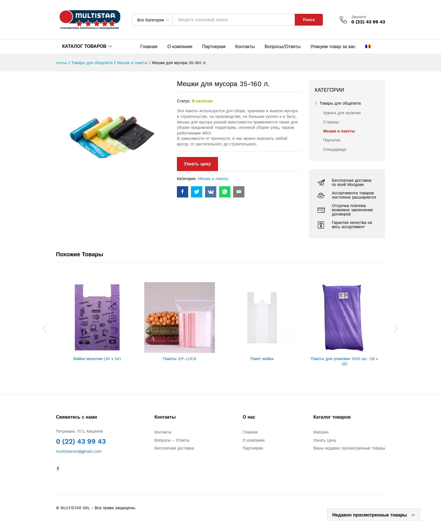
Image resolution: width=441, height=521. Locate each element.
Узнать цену (197, 164)
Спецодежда (334, 149)
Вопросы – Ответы (172, 440)
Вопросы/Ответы (283, 46)
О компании (179, 46)
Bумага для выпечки (342, 113)
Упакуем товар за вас (333, 46)
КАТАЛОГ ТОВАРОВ (84, 46)
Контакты (245, 46)
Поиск (309, 19)
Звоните (358, 17)
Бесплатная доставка (174, 448)
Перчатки (331, 140)
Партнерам (214, 46)
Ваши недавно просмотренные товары (349, 448)
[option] (97, 322)
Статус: (183, 101)
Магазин (320, 432)
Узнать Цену (324, 440)
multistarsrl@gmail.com (79, 451)
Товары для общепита (340, 103)
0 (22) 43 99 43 (81, 441)
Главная (149, 46)
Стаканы (331, 122)
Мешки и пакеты (213, 178)
